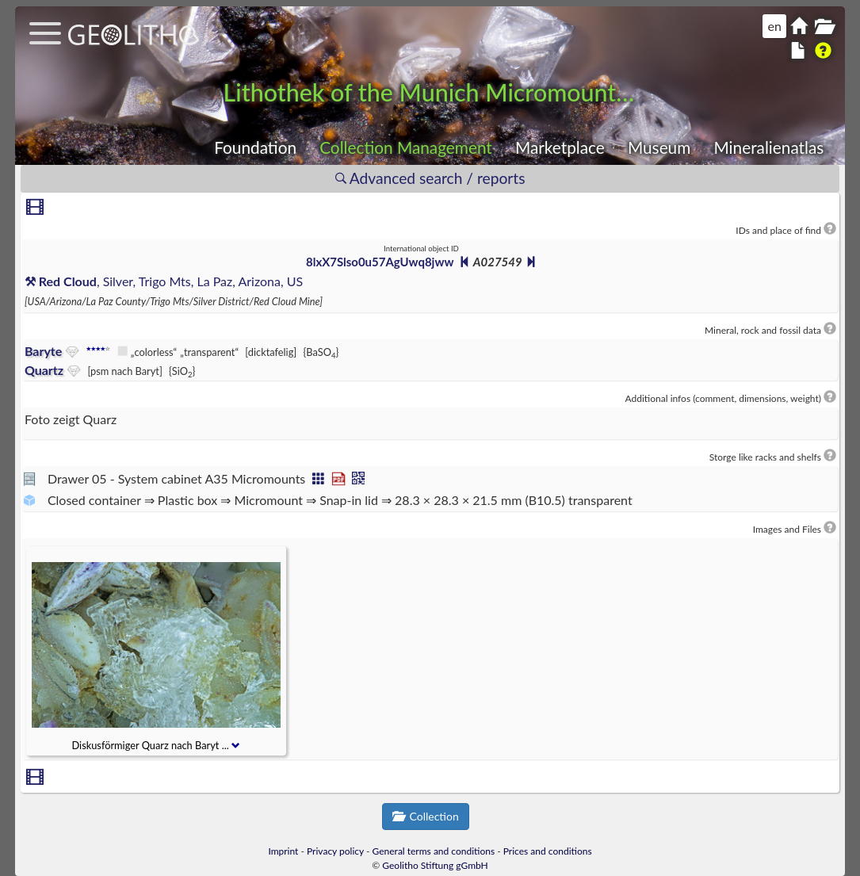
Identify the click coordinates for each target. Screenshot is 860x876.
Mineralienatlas (768, 147)
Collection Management (405, 147)
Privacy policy (335, 851)
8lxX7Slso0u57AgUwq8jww (379, 261)
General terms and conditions (434, 851)
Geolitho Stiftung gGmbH (434, 865)
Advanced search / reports (430, 178)
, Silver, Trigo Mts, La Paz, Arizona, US (164, 281)
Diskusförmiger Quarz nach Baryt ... (156, 746)
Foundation (255, 147)
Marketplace (560, 147)
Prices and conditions (547, 851)
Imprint (283, 851)
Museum (659, 147)
